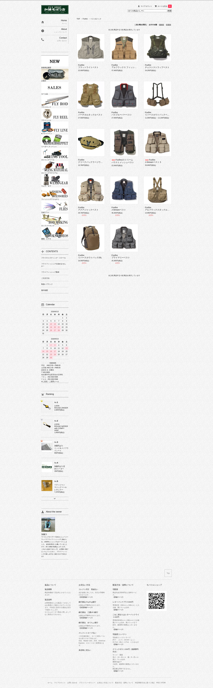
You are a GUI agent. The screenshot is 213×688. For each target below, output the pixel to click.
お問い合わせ (72, 683)
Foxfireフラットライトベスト (88, 66)
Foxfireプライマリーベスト (121, 256)
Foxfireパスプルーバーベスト (122, 113)
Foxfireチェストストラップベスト (157, 66)
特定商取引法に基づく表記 (145, 683)
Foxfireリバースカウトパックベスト (158, 113)
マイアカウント (146, 6)
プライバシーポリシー (87, 683)
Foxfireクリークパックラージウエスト (92, 161)
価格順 (161, 25)
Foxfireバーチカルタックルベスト (90, 113)
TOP (78, 19)
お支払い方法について (105, 683)
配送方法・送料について (124, 683)
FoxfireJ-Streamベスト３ (153, 161)
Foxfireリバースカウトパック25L (90, 256)
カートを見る (165, 6)
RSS (158, 683)
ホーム (50, 683)
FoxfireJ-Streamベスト (119, 208)
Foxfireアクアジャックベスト (88, 208)
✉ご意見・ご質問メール (50, 381)
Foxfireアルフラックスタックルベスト (159, 208)
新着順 (168, 25)
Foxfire (85, 19)
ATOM (163, 683)
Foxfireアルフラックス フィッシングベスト (128, 66)
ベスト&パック (95, 19)
